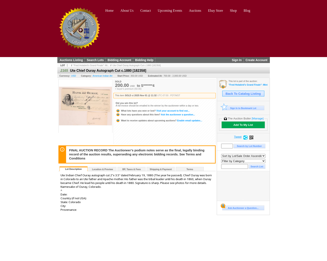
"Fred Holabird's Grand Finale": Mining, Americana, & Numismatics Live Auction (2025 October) (248, 85)
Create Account (257, 60)
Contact (145, 10)
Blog (247, 10)
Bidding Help (144, 60)
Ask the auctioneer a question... (155, 114)
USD (73, 76)
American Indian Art (102, 76)
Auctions (195, 10)
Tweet (238, 136)
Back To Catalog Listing (243, 93)
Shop (233, 10)
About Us (127, 10)
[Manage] (257, 118)
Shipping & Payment (161, 169)
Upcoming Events (170, 10)
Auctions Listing (71, 60)
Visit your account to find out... (153, 110)
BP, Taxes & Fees (131, 169)
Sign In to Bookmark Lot (239, 108)
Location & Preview (102, 169)
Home (109, 10)
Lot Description (73, 169)
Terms (190, 169)
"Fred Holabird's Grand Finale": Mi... (91, 65)
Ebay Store (215, 10)
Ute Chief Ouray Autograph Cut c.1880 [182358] (137, 65)
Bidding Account (119, 60)
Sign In (237, 60)
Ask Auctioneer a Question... (240, 207)
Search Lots (95, 60)
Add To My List (243, 124)
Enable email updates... (159, 120)
